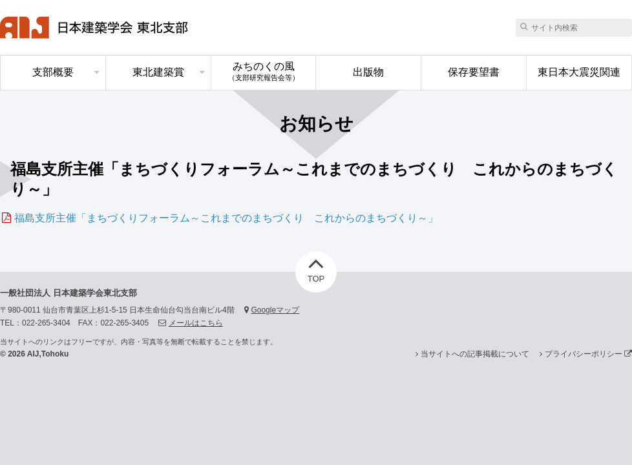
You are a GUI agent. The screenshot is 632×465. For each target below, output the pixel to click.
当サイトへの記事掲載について (475, 353)
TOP (316, 267)
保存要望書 (474, 72)
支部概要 (53, 72)
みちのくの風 (263, 71)
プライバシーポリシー (588, 353)
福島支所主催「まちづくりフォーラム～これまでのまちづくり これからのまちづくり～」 (226, 217)
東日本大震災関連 (579, 72)
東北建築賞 (158, 72)
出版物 (368, 72)
